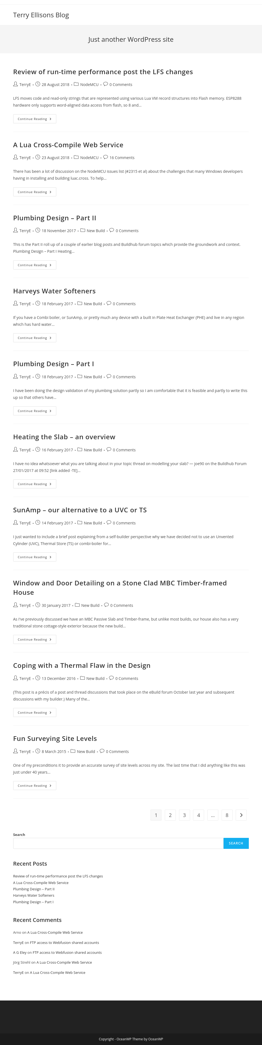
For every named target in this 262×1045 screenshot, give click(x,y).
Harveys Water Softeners (54, 290)
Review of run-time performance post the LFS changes (103, 71)
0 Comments (121, 84)
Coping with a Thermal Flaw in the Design (82, 665)
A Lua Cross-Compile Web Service (68, 144)
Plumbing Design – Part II (54, 217)
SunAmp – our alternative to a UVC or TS (80, 509)
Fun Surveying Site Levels (55, 738)
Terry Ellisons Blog (41, 14)
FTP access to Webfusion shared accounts (64, 942)
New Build (96, 230)
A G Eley (20, 952)
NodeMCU (89, 84)
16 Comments (122, 157)
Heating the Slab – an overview (64, 436)
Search (19, 834)
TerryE (25, 84)
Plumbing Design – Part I (53, 363)
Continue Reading (37, 119)
